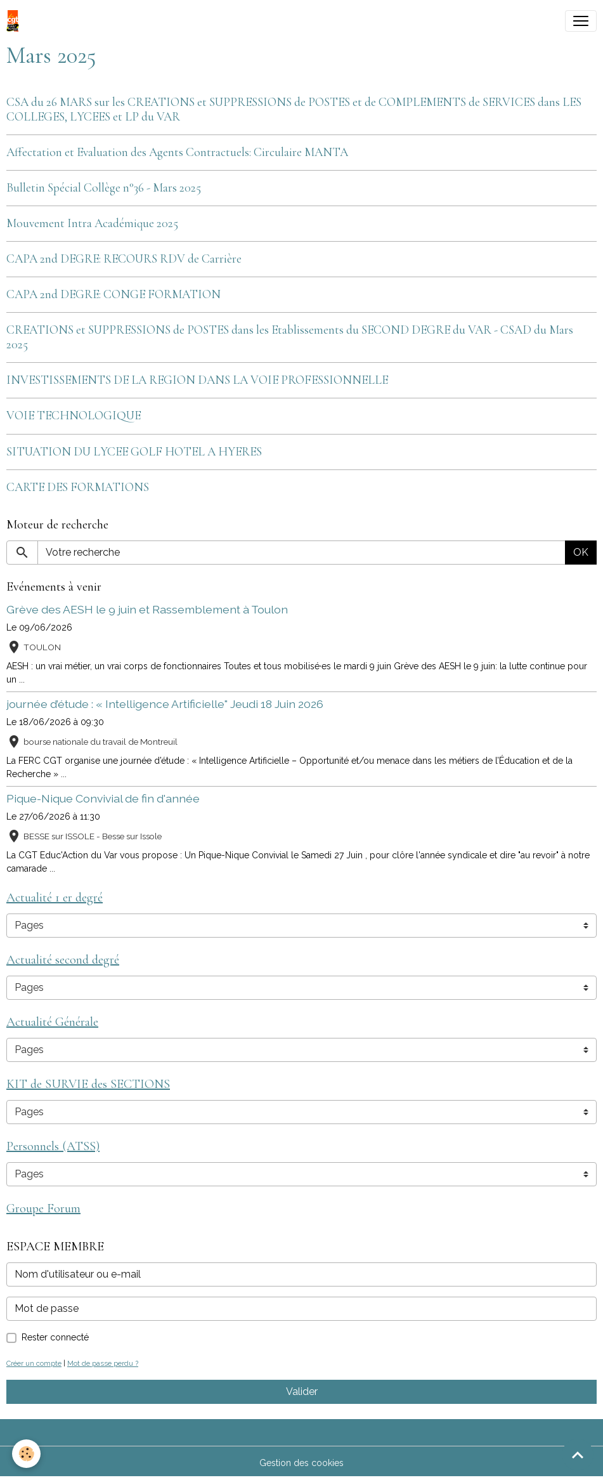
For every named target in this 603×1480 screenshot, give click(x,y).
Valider (302, 1391)
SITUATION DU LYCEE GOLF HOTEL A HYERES (134, 451)
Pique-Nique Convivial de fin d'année (103, 798)
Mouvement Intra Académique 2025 (92, 223)
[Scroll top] (577, 1454)
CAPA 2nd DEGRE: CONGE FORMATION (113, 294)
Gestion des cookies (301, 1463)
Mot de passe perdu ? (102, 1363)
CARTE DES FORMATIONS (77, 487)
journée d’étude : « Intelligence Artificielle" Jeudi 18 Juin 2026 (164, 704)
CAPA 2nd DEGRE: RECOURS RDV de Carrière (124, 258)
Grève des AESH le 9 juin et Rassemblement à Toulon (147, 609)
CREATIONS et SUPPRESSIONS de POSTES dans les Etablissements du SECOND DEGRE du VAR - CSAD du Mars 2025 (289, 337)
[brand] (15, 21)
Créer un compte (34, 1363)
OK (580, 552)
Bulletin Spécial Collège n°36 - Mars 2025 (103, 187)
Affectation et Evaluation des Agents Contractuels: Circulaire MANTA (177, 152)
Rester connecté (55, 1337)
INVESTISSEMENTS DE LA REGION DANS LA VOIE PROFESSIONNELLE (197, 380)
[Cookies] (27, 1453)
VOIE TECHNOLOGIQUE (73, 415)
